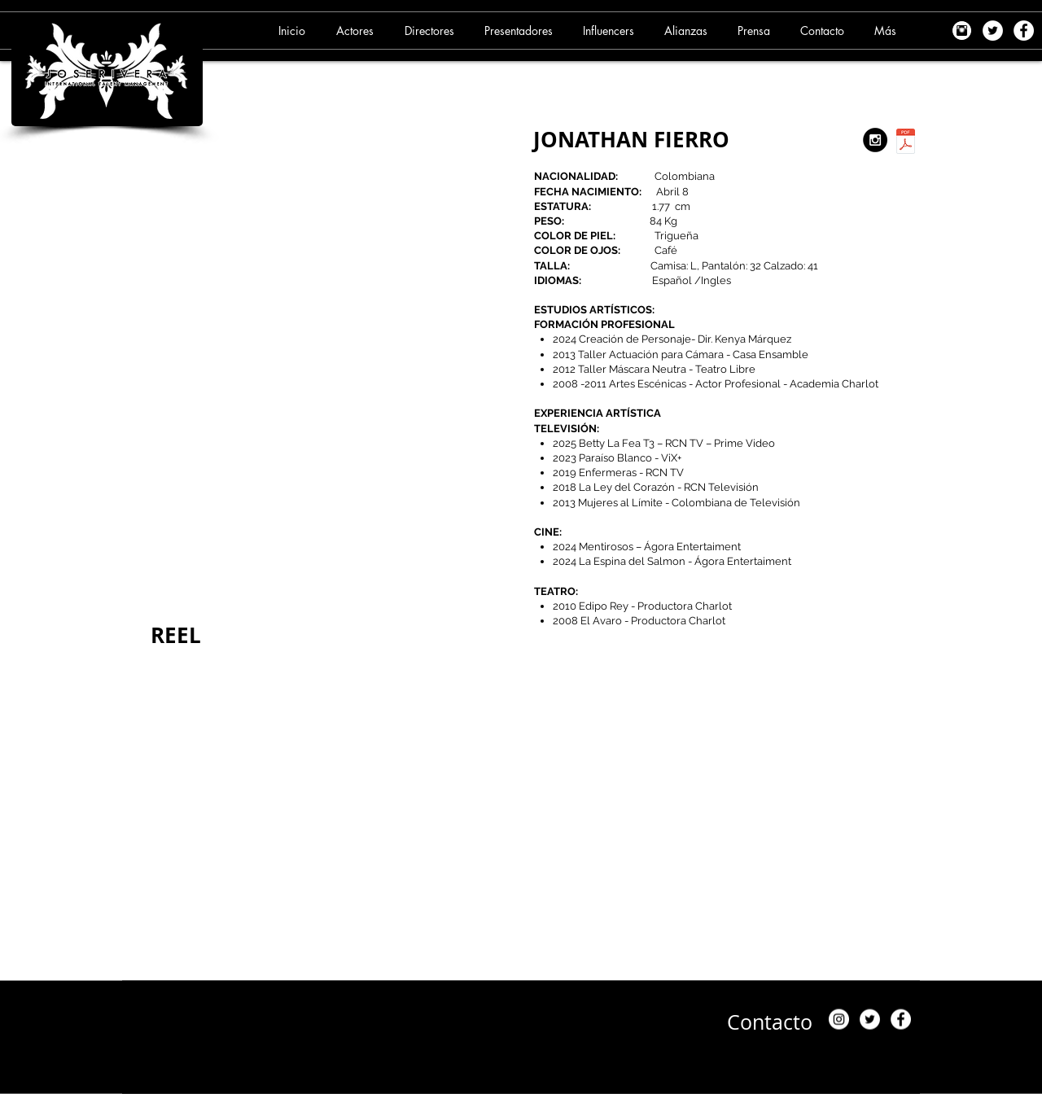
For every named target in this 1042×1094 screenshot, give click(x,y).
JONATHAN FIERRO (631, 139)
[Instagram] (839, 1019)
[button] (357, 30)
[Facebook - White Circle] (1024, 30)
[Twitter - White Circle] (993, 30)
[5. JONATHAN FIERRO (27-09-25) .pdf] (905, 143)
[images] (962, 30)
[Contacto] (770, 1021)
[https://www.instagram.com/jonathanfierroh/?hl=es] (875, 140)
